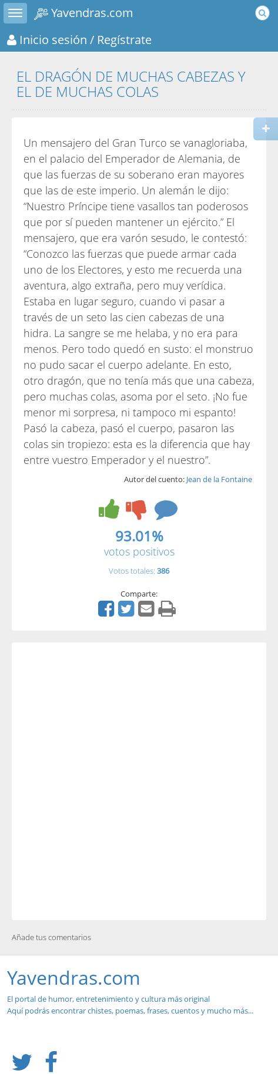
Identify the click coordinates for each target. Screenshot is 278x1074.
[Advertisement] (139, 781)
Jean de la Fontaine (219, 479)
